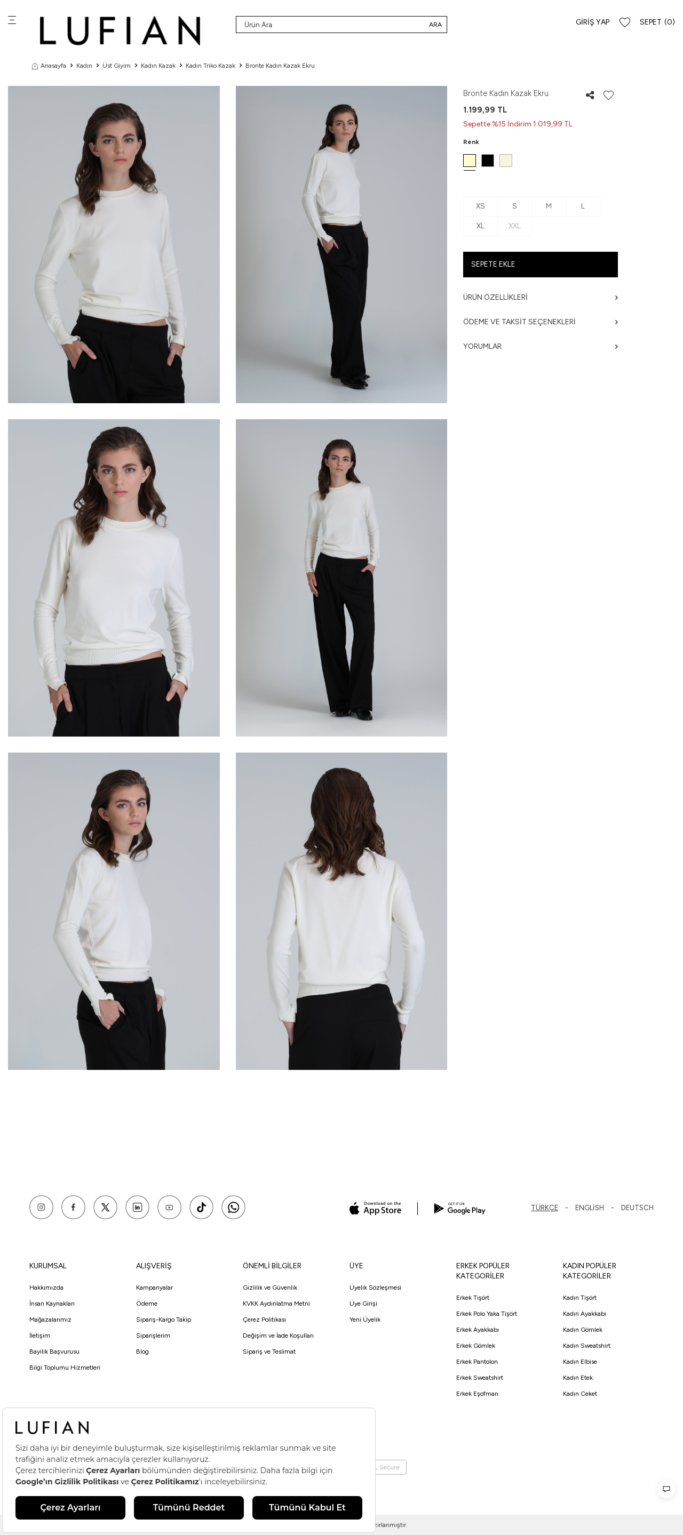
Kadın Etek (578, 1377)
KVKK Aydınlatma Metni (276, 1303)
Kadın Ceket (580, 1393)
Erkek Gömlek (475, 1345)
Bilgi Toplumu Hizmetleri (64, 1367)
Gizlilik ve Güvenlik (270, 1287)
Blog (142, 1351)
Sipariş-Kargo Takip (163, 1319)
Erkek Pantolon (477, 1361)
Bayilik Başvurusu (54, 1351)
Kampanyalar (154, 1287)
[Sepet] (657, 23)
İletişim (39, 1335)
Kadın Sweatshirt (586, 1345)
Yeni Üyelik (365, 1319)
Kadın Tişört (580, 1297)
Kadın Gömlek (582, 1329)
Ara (435, 24)
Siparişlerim (153, 1335)
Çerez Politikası (264, 1319)
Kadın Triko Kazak (210, 65)
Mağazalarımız (50, 1319)
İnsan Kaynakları (52, 1303)
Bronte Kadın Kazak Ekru (280, 65)
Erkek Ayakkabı (477, 1329)
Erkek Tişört (472, 1297)
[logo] (120, 30)
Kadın (84, 65)
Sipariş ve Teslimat (269, 1351)
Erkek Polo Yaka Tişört (486, 1313)
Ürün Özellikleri (540, 297)
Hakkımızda (46, 1287)
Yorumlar (540, 346)
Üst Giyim (116, 65)
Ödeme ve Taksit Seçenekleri (540, 321)
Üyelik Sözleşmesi (375, 1287)
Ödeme (146, 1303)
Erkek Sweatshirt (479, 1377)
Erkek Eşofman (477, 1393)
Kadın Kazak (158, 65)
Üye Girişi (363, 1303)
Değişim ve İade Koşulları (278, 1335)
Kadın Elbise (580, 1361)
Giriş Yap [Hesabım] (592, 22)
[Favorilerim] (625, 22)
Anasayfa (49, 65)
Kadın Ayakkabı (584, 1313)
